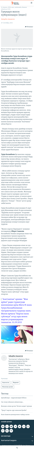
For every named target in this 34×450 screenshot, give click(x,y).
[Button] (29, 27)
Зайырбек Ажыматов (8, 19)
